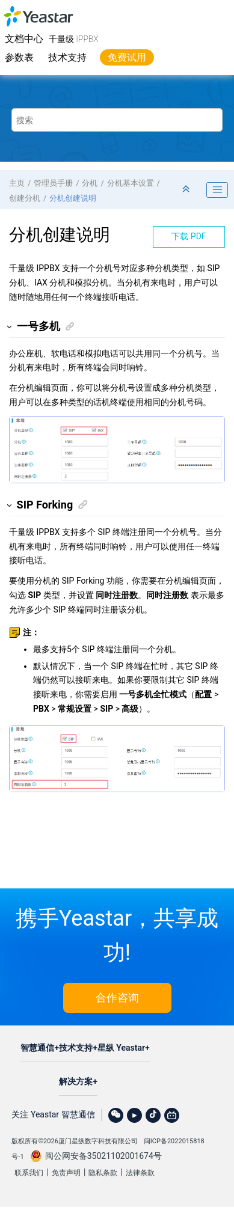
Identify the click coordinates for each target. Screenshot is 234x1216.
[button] (10, 327)
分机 (89, 183)
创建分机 (24, 198)
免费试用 (127, 57)
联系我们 (28, 1173)
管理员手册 (53, 183)
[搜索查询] (116, 120)
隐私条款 (102, 1173)
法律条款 (140, 1173)
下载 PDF (188, 236)
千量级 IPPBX (74, 39)
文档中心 (24, 38)
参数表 (19, 57)
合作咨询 (117, 997)
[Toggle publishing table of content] (217, 190)
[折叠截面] (187, 190)
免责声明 (66, 1173)
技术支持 (67, 57)
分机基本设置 (130, 183)
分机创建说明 (72, 198)
